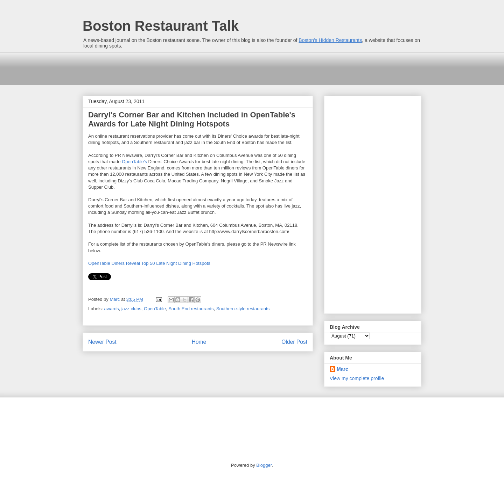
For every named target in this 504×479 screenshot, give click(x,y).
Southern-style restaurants (243, 308)
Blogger (264, 465)
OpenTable (155, 308)
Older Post (294, 342)
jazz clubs (131, 308)
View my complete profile (357, 378)
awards (111, 308)
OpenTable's (134, 161)
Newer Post (102, 342)
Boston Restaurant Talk (161, 26)
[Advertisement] (210, 68)
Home (199, 342)
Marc (342, 369)
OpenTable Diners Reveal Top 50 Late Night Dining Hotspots (149, 263)
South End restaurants (191, 308)
